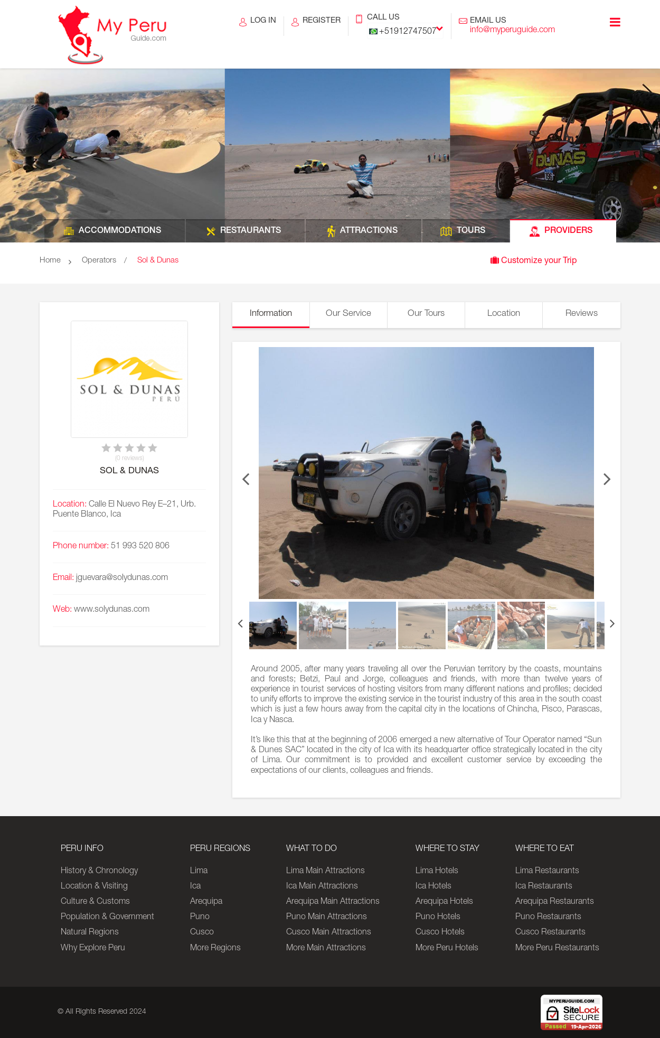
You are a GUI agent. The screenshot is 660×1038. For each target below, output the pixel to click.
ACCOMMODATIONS (120, 231)
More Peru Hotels (447, 949)
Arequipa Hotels (444, 902)
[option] (426, 473)
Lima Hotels (437, 871)
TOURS (471, 231)
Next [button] (607, 473)
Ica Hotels (433, 887)
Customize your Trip (534, 261)
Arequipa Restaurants (554, 902)
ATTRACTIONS (369, 231)
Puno (200, 917)
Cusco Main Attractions (328, 933)
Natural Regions (90, 933)
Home (50, 261)
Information (271, 314)
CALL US (405, 26)
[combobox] (405, 31)
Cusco (202, 933)
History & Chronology (99, 871)
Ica (195, 887)
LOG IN (263, 26)
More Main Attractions (326, 949)
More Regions (215, 949)
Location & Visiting (94, 887)
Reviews (581, 314)
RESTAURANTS (250, 231)
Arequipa (206, 902)
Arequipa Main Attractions (333, 902)
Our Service (348, 314)
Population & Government (107, 917)
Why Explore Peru (93, 949)
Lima (199, 871)
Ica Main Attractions (322, 887)
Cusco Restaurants (550, 933)
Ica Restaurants (543, 887)
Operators (99, 261)
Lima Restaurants (547, 871)
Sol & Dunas (157, 261)
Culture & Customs (95, 902)
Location (503, 314)
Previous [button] (245, 473)
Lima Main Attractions (325, 871)
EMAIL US (512, 26)
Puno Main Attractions (326, 917)
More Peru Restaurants (557, 949)
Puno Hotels (438, 917)
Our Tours (426, 314)
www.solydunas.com (111, 610)
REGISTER (322, 26)
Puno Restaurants (548, 917)
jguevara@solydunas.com (122, 578)
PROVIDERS (568, 231)
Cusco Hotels (440, 933)
